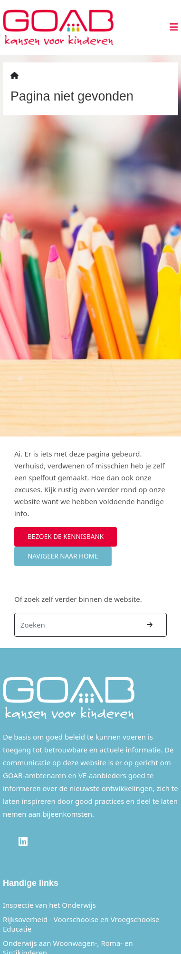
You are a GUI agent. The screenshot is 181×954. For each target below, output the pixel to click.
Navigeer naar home (63, 555)
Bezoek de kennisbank (66, 536)
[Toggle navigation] (171, 27)
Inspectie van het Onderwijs (49, 905)
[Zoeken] (74, 625)
